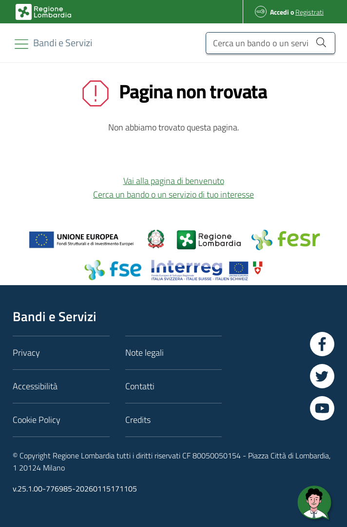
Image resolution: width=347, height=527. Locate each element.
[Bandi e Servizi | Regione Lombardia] (43, 12)
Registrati (309, 12)
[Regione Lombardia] (62, 42)
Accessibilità (35, 386)
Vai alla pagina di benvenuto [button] (173, 180)
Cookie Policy (36, 419)
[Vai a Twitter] (322, 376)
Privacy (26, 352)
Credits (138, 419)
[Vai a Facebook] (322, 344)
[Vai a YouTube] (322, 408)
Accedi (279, 12)
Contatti (139, 386)
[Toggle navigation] (21, 44)
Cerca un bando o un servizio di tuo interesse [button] (173, 194)
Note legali (144, 352)
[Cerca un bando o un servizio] (270, 43)
